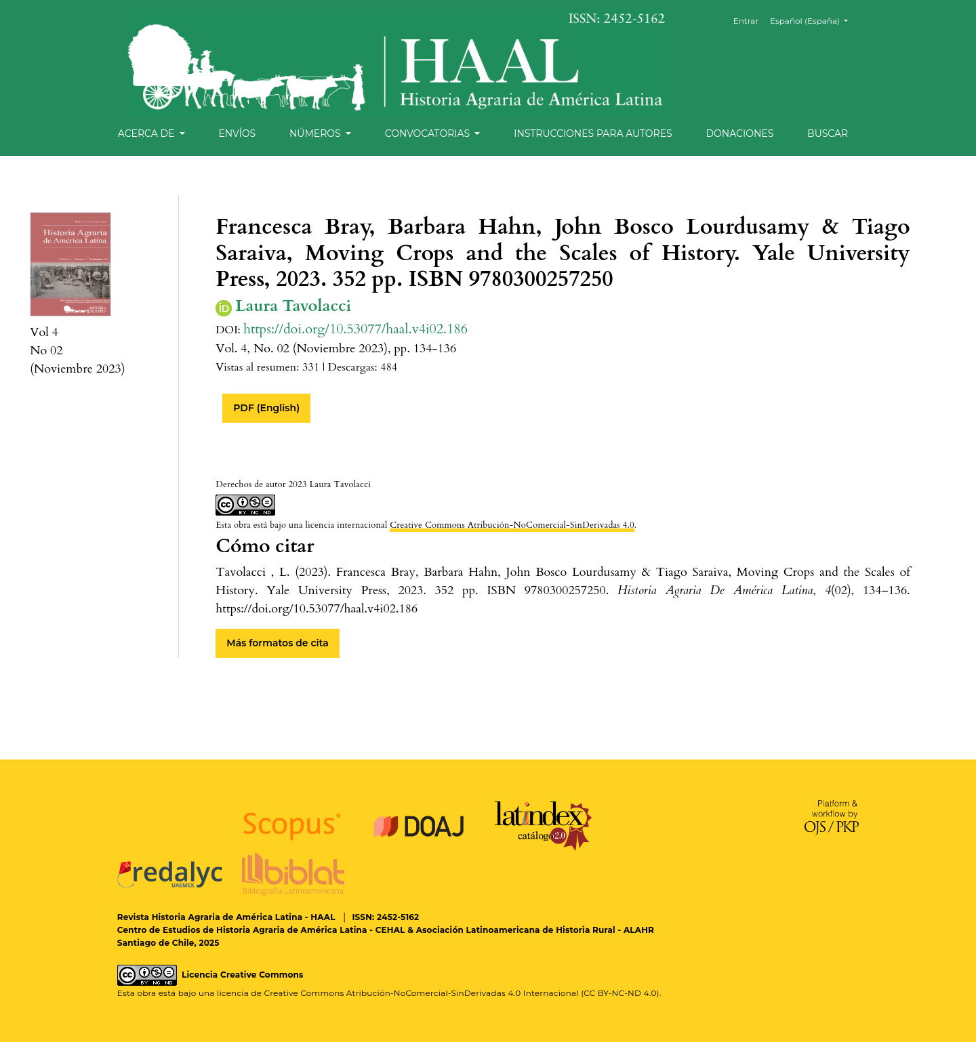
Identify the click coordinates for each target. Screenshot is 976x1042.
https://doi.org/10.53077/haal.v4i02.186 (355, 329)
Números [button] (316, 133)
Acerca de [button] (147, 133)
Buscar (827, 133)
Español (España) (814, 20)
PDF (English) (266, 408)
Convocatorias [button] (428, 133)
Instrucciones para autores (593, 133)
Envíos (237, 133)
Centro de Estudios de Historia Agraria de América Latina (242, 930)
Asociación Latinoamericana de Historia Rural (515, 930)
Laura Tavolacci (293, 306)
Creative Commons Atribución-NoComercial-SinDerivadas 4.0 (512, 525)
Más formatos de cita (277, 643)
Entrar (745, 21)
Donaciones (739, 133)
